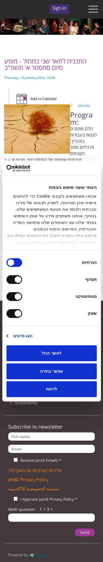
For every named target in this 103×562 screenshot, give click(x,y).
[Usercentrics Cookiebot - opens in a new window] (29, 168)
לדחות (51, 389)
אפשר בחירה (51, 371)
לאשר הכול (51, 353)
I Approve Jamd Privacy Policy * (42, 499)
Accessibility (26, 402)
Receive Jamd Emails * (34, 460)
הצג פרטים (22, 335)
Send (85, 532)
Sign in (59, 8)
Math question (23, 509)
